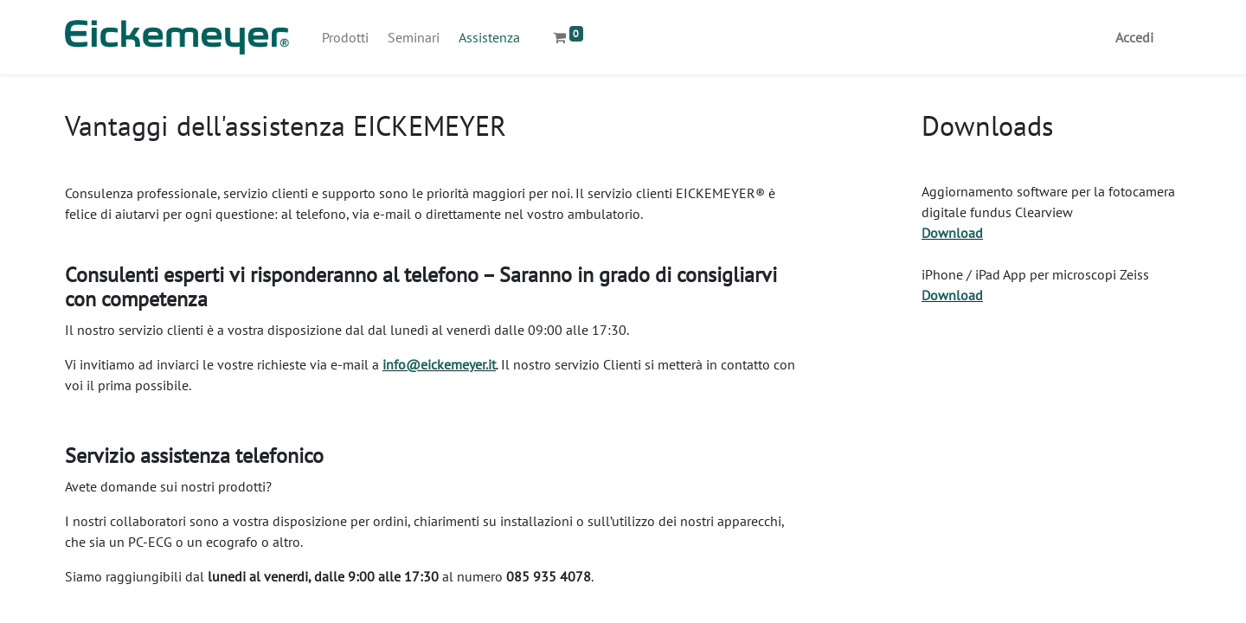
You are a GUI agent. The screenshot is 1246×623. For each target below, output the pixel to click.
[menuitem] (345, 37)
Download (952, 232)
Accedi (1134, 37)
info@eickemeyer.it (439, 364)
